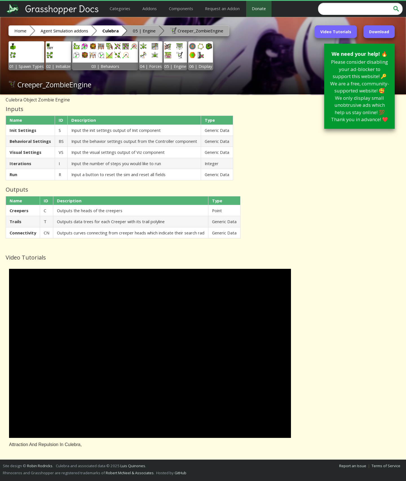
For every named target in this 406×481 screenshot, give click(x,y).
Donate (259, 8)
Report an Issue (352, 465)
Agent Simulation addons (64, 31)
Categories (120, 8)
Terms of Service (386, 465)
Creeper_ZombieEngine (196, 30)
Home (20, 31)
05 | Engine (144, 31)
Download (379, 31)
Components (181, 8)
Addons (149, 8)
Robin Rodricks (39, 465)
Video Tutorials (335, 31)
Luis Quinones (132, 465)
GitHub (180, 472)
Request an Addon (222, 8)
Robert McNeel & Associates (130, 472)
